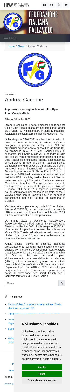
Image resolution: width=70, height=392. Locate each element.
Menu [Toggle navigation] (10, 38)
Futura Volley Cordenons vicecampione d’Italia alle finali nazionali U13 (34, 306)
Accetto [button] (42, 367)
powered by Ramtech (12, 384)
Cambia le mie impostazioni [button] (42, 380)
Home (11, 46)
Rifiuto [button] (42, 373)
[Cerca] (32, 283)
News (21, 46)
